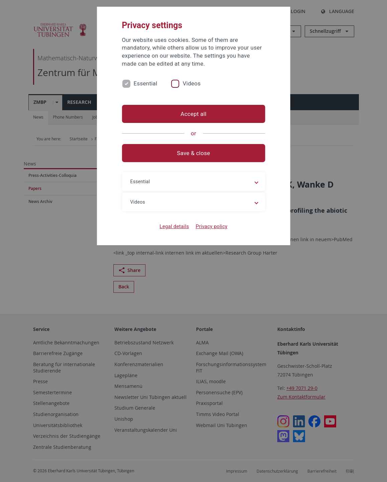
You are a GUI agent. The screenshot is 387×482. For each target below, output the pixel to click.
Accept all (193, 114)
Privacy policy (211, 226)
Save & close (193, 153)
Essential (145, 83)
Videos (192, 83)
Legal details (174, 226)
